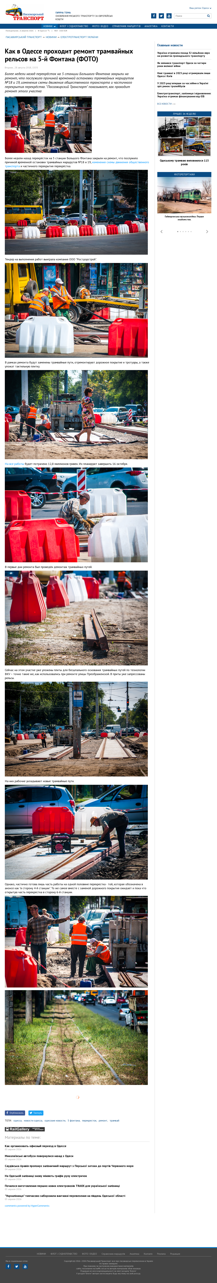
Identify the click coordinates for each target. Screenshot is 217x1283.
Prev (161, 231)
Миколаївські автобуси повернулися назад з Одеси (39, 1156)
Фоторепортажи (184, 174)
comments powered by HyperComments (27, 1205)
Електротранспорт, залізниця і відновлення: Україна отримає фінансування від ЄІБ (184, 95)
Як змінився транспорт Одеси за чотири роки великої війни (181, 64)
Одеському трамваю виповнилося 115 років (184, 162)
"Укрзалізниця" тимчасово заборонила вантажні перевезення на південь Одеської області (65, 1196)
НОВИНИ (49, 26)
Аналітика (151, 26)
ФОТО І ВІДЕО (100, 26)
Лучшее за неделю (184, 113)
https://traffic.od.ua (34, 12)
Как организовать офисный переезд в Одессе (35, 1146)
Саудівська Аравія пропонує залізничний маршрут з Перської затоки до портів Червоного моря (69, 1166)
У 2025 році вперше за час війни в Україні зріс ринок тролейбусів (182, 85)
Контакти (167, 26)
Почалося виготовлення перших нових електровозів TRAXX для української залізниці (62, 1186)
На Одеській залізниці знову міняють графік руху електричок (46, 1176)
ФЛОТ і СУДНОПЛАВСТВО (74, 26)
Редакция (175, 1253)
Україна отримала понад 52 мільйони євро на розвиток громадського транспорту (183, 54)
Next (207, 231)
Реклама (161, 1253)
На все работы (14, 464)
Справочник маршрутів (126, 26)
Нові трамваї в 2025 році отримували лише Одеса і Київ (183, 74)
